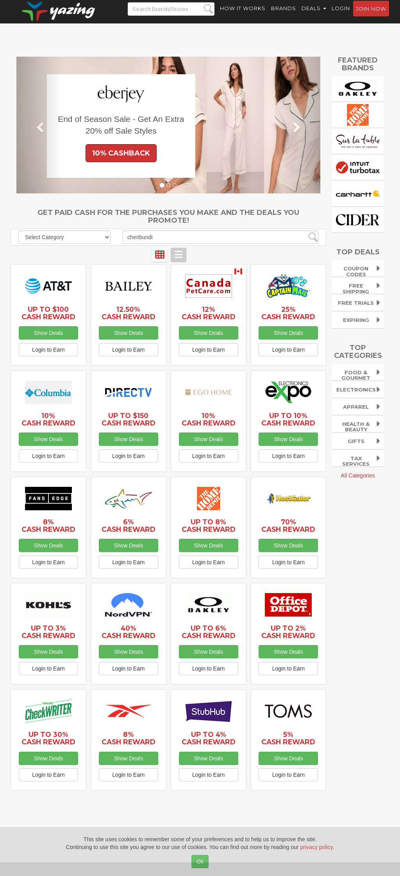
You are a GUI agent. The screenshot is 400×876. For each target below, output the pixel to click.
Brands (283, 16)
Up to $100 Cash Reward (48, 313)
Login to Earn (48, 350)
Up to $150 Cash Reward (128, 419)
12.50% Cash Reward (128, 313)
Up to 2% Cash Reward (288, 632)
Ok (200, 861)
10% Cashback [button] (121, 153)
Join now (371, 16)
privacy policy (316, 847)
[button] (39, 125)
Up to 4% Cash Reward (209, 738)
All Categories (358, 475)
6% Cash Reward (128, 525)
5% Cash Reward (288, 738)
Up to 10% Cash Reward (288, 419)
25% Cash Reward (288, 313)
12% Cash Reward (209, 313)
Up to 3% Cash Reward (48, 632)
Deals (314, 16)
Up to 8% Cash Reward (209, 525)
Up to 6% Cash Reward (209, 632)
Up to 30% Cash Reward (48, 738)
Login (341, 16)
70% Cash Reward (288, 525)
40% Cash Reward (128, 632)
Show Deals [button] (48, 333)
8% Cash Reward (48, 525)
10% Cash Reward (48, 419)
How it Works (243, 16)
